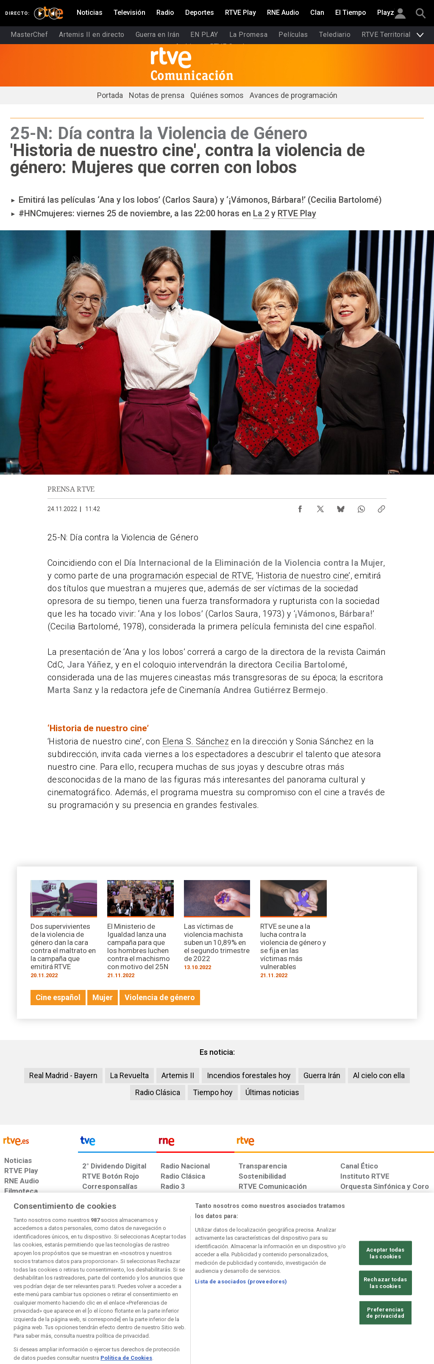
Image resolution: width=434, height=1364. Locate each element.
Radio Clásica (157, 1092)
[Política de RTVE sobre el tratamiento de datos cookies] (139, 1298)
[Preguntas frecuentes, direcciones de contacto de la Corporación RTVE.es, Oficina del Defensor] (339, 1298)
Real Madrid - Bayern (63, 1075)
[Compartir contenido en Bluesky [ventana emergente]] (341, 507)
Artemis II (177, 1075)
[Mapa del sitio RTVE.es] (304, 1298)
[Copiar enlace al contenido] (381, 507)
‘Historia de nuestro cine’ (303, 575)
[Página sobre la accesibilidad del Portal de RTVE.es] (262, 1298)
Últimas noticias (272, 1092)
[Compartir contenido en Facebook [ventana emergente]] (300, 507)
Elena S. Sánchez (195, 741)
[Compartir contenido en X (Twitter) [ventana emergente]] (320, 507)
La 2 (261, 213)
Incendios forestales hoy (249, 1075)
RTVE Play (297, 213)
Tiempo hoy (213, 1092)
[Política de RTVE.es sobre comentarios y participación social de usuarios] (396, 1298)
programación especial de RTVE (191, 575)
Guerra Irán (321, 1075)
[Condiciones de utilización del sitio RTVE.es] (17, 1298)
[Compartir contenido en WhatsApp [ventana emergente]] (361, 507)
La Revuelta (129, 1075)
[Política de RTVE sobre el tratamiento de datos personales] (72, 1298)
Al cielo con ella (379, 1075)
